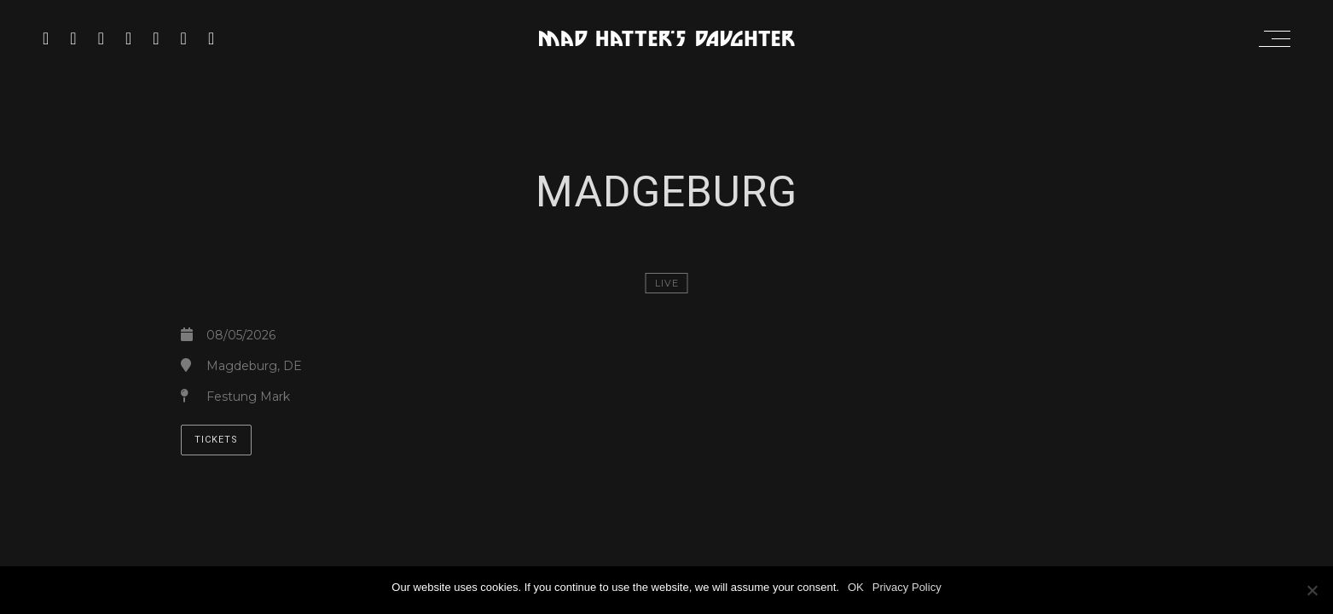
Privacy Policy (907, 587)
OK (856, 587)
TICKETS (216, 439)
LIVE (667, 283)
